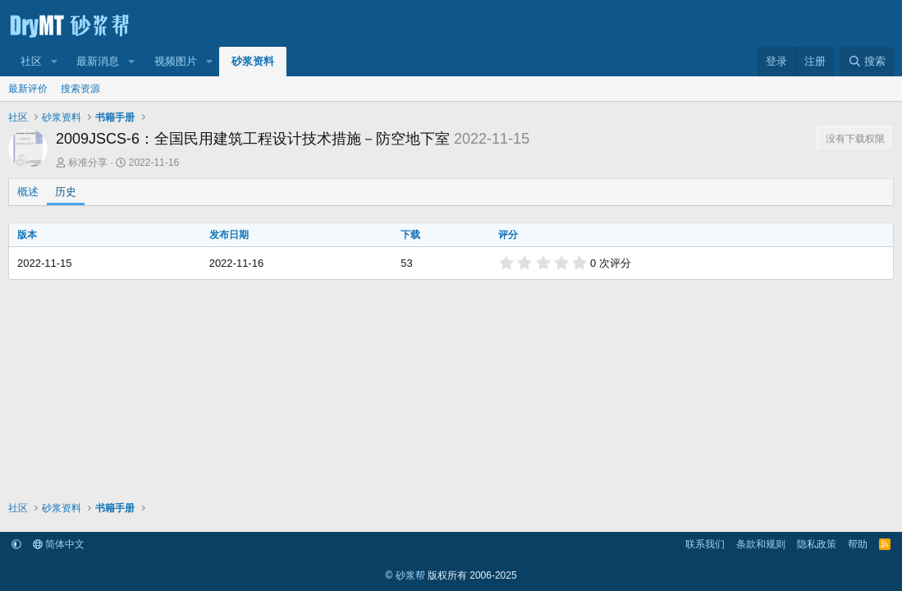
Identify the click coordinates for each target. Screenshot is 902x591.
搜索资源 (80, 88)
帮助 (858, 544)
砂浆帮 (410, 575)
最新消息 (97, 61)
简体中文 (59, 544)
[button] (54, 61)
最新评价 (28, 88)
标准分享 (88, 162)
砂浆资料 (252, 61)
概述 (28, 192)
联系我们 (705, 544)
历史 (65, 192)
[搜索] (867, 61)
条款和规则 (760, 544)
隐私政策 (816, 544)
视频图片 (175, 61)
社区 (31, 61)
